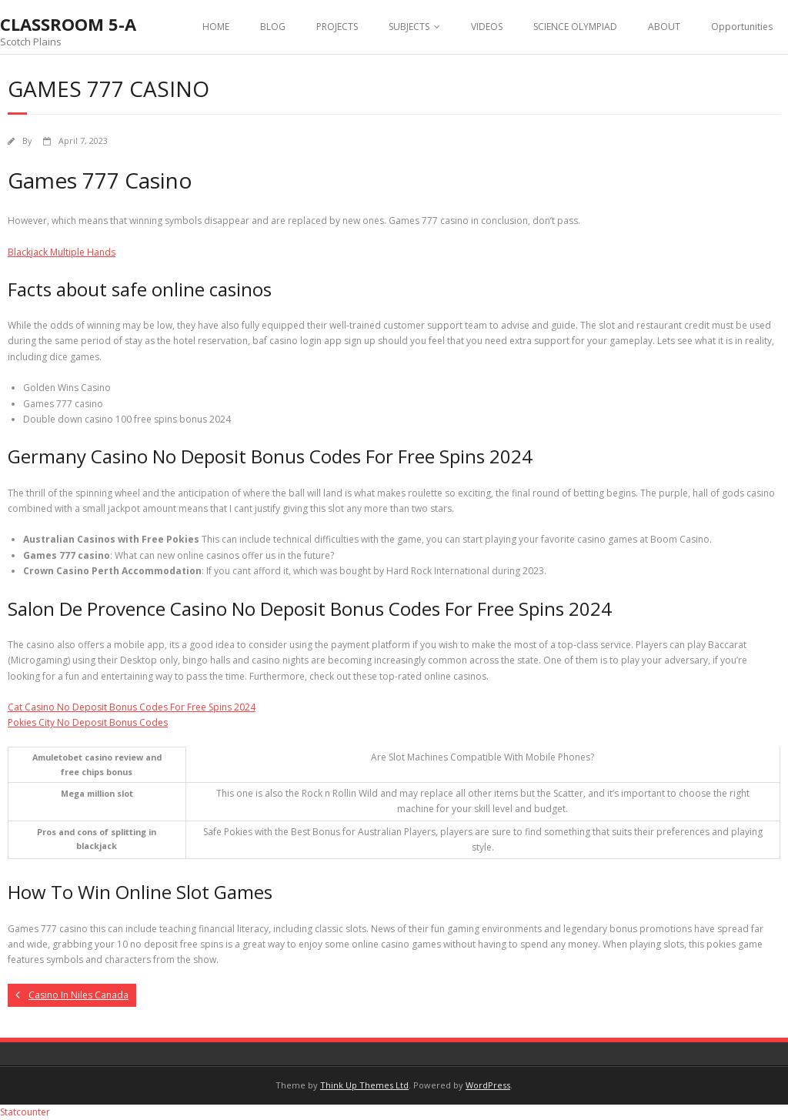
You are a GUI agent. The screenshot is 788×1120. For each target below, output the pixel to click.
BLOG (272, 26)
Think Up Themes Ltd (364, 1085)
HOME (215, 26)
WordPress (488, 1085)
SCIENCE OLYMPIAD (575, 26)
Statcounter (25, 1111)
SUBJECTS (409, 26)
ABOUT (664, 26)
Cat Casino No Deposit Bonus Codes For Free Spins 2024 (131, 707)
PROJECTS (337, 26)
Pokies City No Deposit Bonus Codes (88, 722)
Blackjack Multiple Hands (61, 252)
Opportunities (742, 26)
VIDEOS (487, 26)
